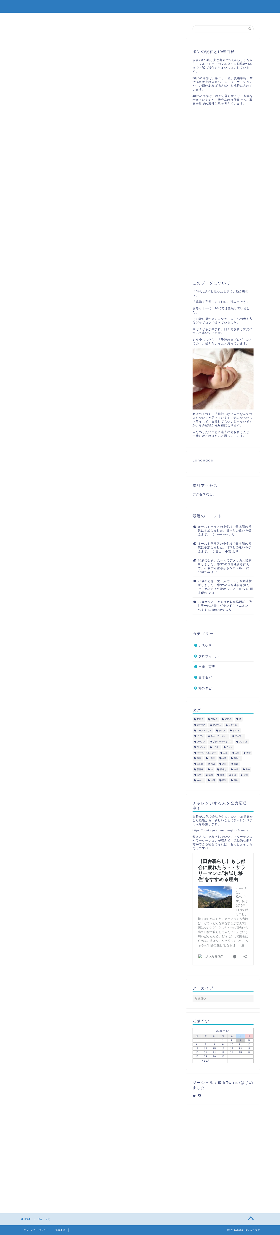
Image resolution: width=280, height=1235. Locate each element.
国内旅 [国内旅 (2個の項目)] (200, 764)
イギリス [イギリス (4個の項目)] (232, 725)
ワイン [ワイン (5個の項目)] (229, 747)
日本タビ (195, 6)
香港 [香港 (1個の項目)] (224, 780)
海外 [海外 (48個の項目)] (248, 769)
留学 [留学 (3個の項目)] (199, 775)
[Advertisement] (223, 194)
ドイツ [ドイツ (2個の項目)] (200, 736)
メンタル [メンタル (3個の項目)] (243, 741)
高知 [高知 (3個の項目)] (236, 780)
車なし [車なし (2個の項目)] (200, 780)
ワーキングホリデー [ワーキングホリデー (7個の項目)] (206, 753)
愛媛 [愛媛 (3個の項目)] (236, 764)
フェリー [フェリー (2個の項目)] (239, 736)
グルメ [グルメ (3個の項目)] (222, 730)
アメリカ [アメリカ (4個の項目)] (217, 725)
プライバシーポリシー (36, 1230)
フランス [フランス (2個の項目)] (201, 741)
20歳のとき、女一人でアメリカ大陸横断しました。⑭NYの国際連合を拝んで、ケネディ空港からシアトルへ (225, 564)
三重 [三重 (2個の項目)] (225, 753)
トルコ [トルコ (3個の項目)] (236, 730)
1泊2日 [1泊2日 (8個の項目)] (200, 719)
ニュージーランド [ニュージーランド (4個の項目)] (219, 736)
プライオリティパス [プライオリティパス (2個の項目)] (222, 741)
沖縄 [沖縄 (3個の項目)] (236, 769)
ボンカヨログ (34, 6)
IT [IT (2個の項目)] (240, 719)
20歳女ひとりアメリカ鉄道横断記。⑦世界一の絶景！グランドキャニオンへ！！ (225, 605)
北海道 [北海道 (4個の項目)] (212, 758)
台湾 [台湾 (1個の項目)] (224, 758)
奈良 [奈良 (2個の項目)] (224, 764)
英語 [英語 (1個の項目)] (234, 775)
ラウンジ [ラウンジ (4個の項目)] (201, 747)
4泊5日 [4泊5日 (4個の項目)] (228, 719)
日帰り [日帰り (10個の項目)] (223, 769)
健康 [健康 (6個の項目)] (199, 758)
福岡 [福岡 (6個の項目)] (211, 775)
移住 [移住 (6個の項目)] (222, 775)
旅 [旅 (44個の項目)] (212, 769)
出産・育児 (169, 6)
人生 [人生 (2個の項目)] (237, 753)
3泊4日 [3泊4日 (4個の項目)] (214, 719)
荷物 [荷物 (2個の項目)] (245, 775)
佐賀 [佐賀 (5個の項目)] (248, 753)
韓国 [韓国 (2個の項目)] (213, 780)
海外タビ (219, 6)
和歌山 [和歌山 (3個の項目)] (237, 758)
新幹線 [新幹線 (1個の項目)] (200, 769)
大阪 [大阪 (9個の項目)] (213, 764)
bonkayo (221, 534)
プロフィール (246, 6)
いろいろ (205, 645)
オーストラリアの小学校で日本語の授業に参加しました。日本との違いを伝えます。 (224, 530)
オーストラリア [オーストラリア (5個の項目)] (204, 730)
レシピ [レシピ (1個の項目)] (216, 747)
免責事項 (60, 1230)
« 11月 (205, 1060)
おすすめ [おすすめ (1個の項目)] (201, 725)
